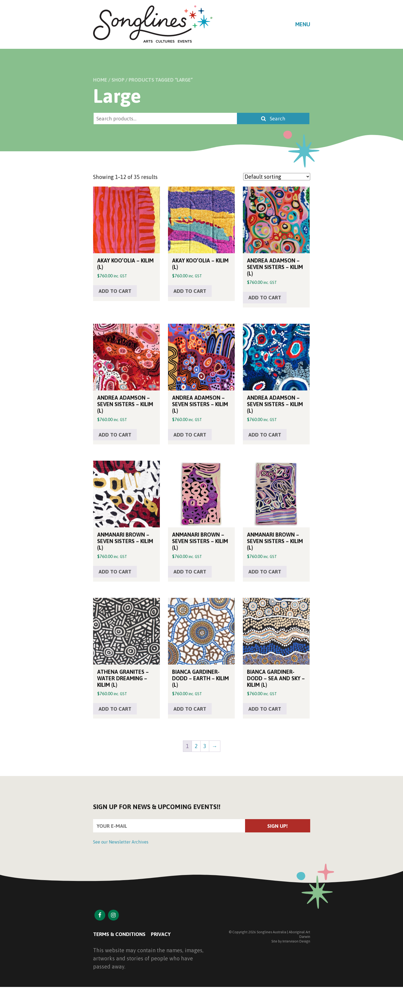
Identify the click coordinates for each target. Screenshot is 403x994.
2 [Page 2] (196, 749)
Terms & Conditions (121, 938)
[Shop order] (276, 177)
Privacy (164, 938)
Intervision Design (296, 945)
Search (276, 119)
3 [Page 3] (204, 749)
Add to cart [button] (116, 291)
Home (100, 80)
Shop (118, 80)
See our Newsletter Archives (120, 846)
